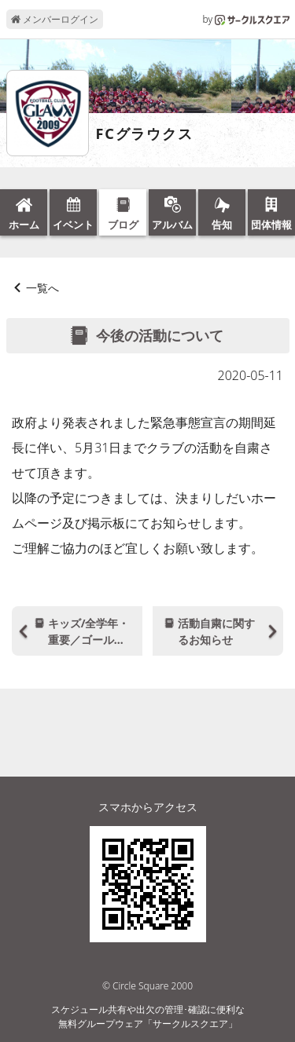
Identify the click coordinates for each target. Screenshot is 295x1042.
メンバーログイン (54, 19)
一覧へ (42, 287)
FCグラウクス (145, 134)
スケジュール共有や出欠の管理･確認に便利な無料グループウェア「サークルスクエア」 (148, 1016)
